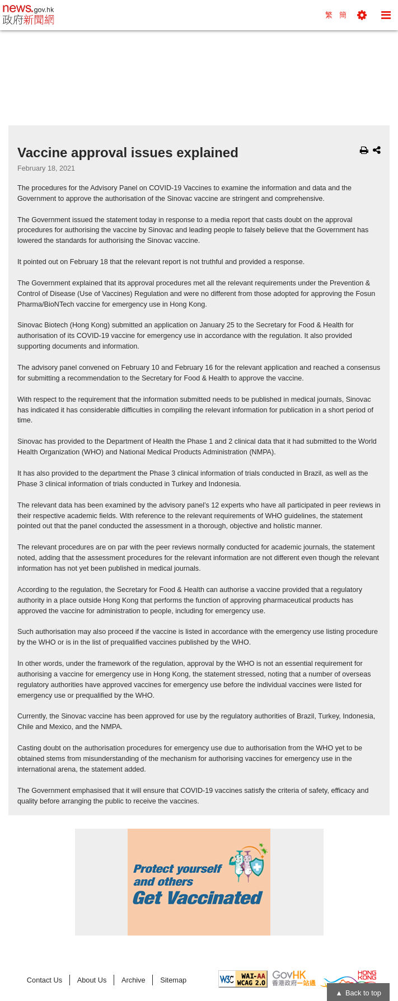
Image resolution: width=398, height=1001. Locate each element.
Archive (133, 980)
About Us (92, 980)
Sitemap (173, 980)
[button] (362, 15)
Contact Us (44, 980)
